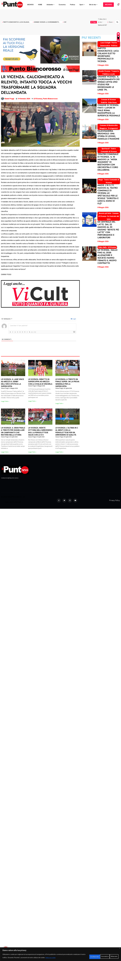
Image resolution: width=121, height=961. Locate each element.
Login (73, 319)
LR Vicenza (38, 99)
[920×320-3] (40, 50)
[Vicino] (119, 948)
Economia (62, 4)
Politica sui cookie (64, 957)
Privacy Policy (114, 500)
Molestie (107, 22)
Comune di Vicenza (108, 100)
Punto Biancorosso (50, 99)
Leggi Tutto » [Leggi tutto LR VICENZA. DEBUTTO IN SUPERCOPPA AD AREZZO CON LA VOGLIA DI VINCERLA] (32, 401)
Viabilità (104, 102)
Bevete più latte (105, 213)
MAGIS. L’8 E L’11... (62, 22)
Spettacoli (106, 149)
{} (35, 332)
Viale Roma (112, 102)
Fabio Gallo (102, 247)
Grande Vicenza (104, 71)
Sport (81, 4)
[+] (38, 332)
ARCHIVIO (30, 4)
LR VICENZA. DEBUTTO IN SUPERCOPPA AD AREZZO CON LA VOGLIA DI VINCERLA (40, 381)
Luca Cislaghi (105, 43)
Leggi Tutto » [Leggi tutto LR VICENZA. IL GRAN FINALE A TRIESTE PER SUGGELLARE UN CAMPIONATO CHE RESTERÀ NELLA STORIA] (5, 452)
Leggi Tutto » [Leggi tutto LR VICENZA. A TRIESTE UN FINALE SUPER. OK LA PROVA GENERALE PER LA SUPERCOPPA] (59, 403)
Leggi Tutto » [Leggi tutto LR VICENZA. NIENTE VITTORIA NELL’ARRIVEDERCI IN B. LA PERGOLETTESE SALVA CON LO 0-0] (32, 452)
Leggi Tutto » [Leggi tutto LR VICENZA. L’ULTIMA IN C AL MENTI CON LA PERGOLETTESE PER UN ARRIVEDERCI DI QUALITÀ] (59, 452)
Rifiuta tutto (96, 956)
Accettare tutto (111, 956)
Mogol (100, 22)
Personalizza (81, 956)
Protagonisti (113, 128)
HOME (40, 4)
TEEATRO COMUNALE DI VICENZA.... (41, 22)
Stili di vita (92, 4)
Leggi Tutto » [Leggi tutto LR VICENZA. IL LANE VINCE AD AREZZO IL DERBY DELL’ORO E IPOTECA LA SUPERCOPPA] (5, 401)
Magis (100, 180)
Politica (72, 4)
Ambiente (50, 4)
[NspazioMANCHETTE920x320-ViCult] (40, 294)
